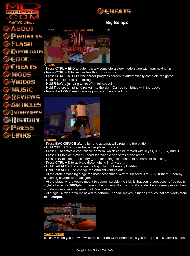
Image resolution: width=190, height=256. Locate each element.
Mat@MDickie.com (23, 22)
